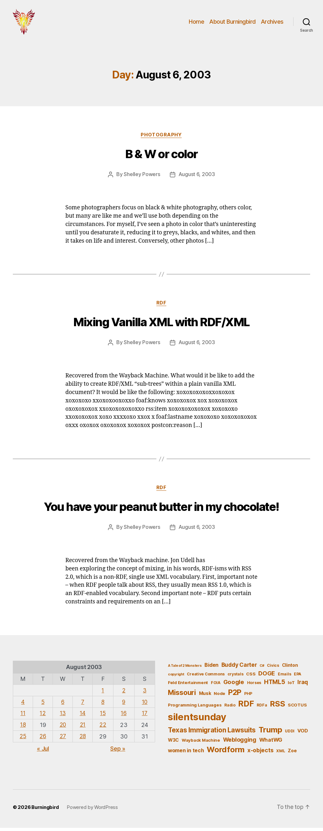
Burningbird (45, 810)
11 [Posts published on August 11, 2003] (23, 716)
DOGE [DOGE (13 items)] (266, 676)
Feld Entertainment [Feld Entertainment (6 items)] (188, 685)
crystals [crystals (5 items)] (236, 676)
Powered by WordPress (92, 810)
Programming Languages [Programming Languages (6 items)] (194, 708)
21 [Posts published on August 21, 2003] (83, 727)
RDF (161, 306)
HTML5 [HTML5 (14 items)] (274, 685)
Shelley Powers (142, 177)
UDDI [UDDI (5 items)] (289, 733)
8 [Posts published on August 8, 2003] (104, 704)
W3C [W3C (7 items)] (173, 743)
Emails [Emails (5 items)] (284, 676)
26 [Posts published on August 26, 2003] (43, 738)
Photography (161, 138)
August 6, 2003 (196, 177)
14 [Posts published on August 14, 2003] (83, 716)
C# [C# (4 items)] (262, 669)
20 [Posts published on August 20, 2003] (63, 727)
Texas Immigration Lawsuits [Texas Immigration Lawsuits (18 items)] (212, 733)
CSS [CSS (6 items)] (250, 676)
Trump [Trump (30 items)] (270, 732)
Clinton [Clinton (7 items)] (290, 668)
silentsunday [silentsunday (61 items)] (197, 719)
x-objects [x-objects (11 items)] (260, 753)
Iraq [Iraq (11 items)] (302, 685)
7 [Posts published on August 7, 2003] (83, 704)
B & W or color (161, 157)
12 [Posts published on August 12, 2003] (43, 716)
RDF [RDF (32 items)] (246, 707)
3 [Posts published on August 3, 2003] (145, 693)
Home (196, 23)
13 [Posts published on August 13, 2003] (63, 716)
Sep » (117, 750)
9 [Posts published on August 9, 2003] (124, 704)
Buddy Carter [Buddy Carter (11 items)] (239, 668)
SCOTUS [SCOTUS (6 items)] (297, 708)
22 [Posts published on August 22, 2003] (103, 727)
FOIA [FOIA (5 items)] (215, 685)
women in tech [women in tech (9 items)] (186, 754)
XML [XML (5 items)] (280, 754)
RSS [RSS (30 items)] (277, 707)
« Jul (43, 750)
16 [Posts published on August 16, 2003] (124, 716)
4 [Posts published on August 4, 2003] (23, 704)
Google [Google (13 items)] (233, 685)
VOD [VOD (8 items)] (302, 734)
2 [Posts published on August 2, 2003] (124, 693)
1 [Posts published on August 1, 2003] (104, 693)
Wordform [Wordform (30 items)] (225, 752)
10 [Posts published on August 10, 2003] (145, 704)
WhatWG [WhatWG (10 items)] (270, 743)
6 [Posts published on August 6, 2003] (63, 704)
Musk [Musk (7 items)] (205, 696)
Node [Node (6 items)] (219, 696)
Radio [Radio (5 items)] (230, 708)
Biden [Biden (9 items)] (211, 668)
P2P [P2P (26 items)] (234, 695)
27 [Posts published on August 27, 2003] (63, 738)
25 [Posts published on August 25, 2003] (23, 738)
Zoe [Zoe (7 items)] (292, 753)
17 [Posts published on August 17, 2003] (145, 716)
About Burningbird (232, 23)
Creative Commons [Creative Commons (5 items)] (206, 676)
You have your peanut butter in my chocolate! (161, 510)
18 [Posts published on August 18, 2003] (23, 727)
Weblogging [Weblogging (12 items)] (239, 742)
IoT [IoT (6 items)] (291, 685)
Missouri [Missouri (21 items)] (182, 695)
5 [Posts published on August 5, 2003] (43, 704)
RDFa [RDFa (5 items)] (262, 708)
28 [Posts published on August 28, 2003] (83, 738)
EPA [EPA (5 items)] (297, 676)
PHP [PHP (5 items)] (248, 696)
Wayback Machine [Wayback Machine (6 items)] (201, 743)
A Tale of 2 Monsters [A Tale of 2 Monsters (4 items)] (185, 669)
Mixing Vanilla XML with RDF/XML (161, 326)
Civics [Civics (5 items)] (273, 668)
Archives (272, 23)
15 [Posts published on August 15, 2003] (104, 716)
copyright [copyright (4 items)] (176, 677)
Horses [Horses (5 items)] (254, 685)
